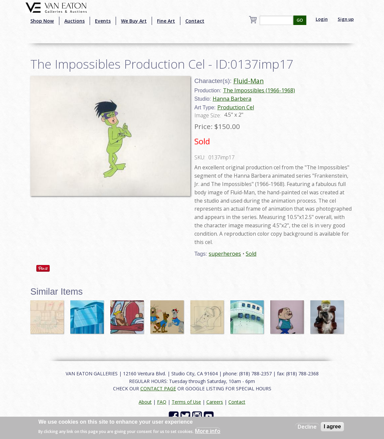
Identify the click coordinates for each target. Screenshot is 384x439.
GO (300, 20)
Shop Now (42, 21)
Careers (214, 402)
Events (103, 21)
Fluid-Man (248, 80)
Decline (307, 426)
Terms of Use (186, 402)
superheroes (225, 253)
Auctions (74, 21)
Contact (194, 21)
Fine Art (166, 21)
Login (322, 19)
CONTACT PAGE (158, 388)
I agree (332, 426)
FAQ (161, 402)
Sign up (346, 19)
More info (207, 431)
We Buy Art (134, 21)
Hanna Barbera (232, 98)
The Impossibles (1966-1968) (259, 90)
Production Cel (235, 107)
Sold (251, 253)
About (145, 402)
